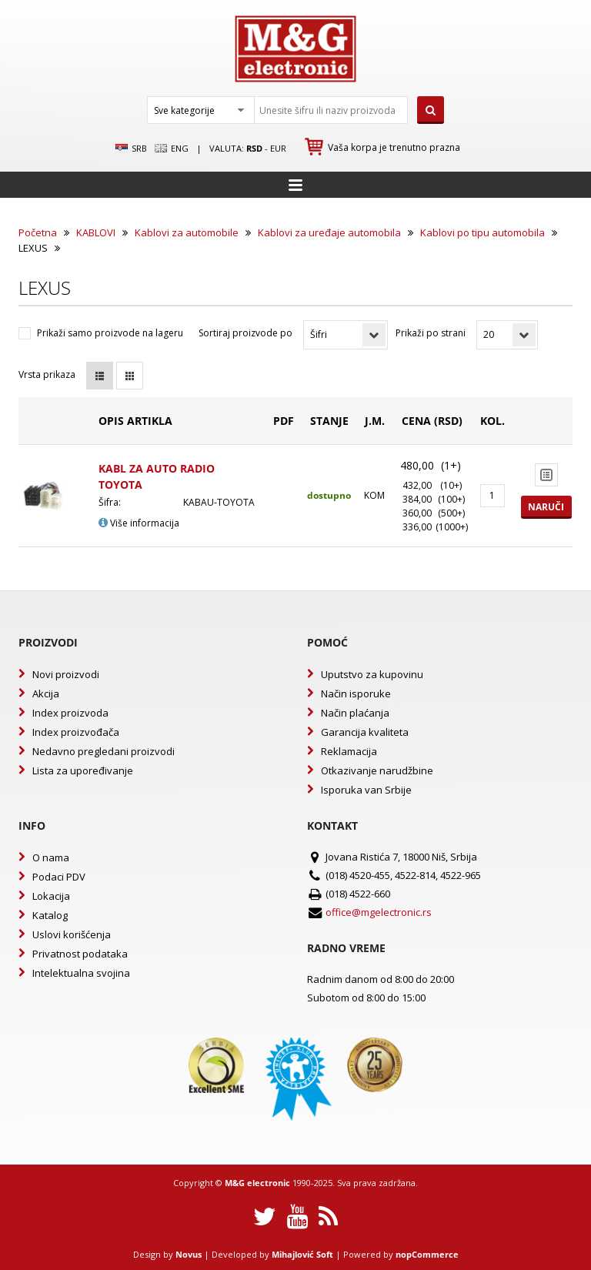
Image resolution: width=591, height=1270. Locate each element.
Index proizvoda (70, 713)
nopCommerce (427, 1254)
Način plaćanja (355, 713)
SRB (131, 148)
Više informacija (138, 523)
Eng (172, 148)
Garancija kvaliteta (365, 732)
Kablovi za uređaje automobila (329, 232)
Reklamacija (349, 751)
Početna (37, 232)
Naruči (546, 506)
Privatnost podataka (80, 954)
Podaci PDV (58, 877)
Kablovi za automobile (187, 232)
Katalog (50, 915)
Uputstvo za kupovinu (372, 674)
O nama (50, 857)
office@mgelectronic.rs (379, 912)
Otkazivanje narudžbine (377, 770)
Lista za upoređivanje (82, 770)
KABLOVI (95, 232)
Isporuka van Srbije (366, 790)
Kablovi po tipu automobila (482, 232)
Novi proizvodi (65, 674)
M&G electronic (257, 1182)
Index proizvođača (75, 732)
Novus (188, 1254)
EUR (278, 148)
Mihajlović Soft (302, 1254)
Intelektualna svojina (81, 973)
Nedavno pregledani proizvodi (103, 751)
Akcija (45, 693)
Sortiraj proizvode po (245, 332)
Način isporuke (356, 693)
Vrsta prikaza (46, 374)
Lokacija (51, 896)
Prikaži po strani (431, 332)
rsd (254, 148)
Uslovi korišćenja (71, 934)
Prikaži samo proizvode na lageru (110, 332)
